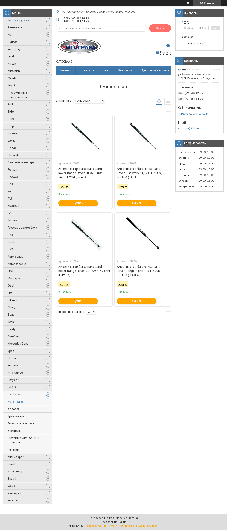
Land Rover (15, 394)
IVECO (12, 387)
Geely (12, 329)
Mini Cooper (16, 457)
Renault (12, 169)
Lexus (11, 140)
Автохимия (15, 27)
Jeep (11, 126)
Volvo (11, 486)
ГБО (10, 249)
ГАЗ (10, 198)
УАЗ (10, 191)
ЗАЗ (10, 213)
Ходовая (14, 409)
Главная (65, 70)
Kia (10, 34)
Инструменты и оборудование (18, 95)
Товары (85, 70)
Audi (10, 104)
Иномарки (14, 493)
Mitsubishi (14, 71)
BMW (11, 111)
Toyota (12, 85)
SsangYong (15, 471)
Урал (11, 351)
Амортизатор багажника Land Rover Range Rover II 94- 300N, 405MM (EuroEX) (139, 270)
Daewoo (13, 177)
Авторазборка (17, 264)
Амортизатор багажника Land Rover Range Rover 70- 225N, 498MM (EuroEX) (84, 270)
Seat (11, 315)
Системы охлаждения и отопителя (23, 440)
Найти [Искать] (160, 28)
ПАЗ (10, 235)
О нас (105, 70)
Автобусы (14, 336)
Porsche (13, 500)
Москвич (13, 206)
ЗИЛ (10, 271)
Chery (11, 307)
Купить (78, 203)
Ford (11, 56)
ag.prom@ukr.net (189, 128)
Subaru (12, 133)
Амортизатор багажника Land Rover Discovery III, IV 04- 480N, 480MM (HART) (139, 173)
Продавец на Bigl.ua (113, 521)
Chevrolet (14, 155)
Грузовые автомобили (22, 227)
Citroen (12, 300)
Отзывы (217, 70)
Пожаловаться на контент (101, 525)
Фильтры (13, 450)
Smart (11, 464)
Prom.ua (133, 517)
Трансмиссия (16, 416)
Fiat (10, 293)
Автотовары (15, 257)
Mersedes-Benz (18, 344)
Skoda (12, 358)
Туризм (12, 220)
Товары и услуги (19, 20)
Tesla (11, 322)
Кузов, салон (16, 402)
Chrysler (13, 380)
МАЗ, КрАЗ (14, 278)
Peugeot (13, 365)
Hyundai (13, 42)
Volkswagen (15, 49)
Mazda (12, 78)
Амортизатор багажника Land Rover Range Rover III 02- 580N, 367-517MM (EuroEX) (80, 173)
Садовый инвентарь (21, 162)
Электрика (14, 431)
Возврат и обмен (190, 70)
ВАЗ (10, 184)
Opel (11, 286)
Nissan (12, 64)
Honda (12, 119)
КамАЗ (12, 242)
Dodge (12, 148)
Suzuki (12, 479)
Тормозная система (21, 423)
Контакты (125, 70)
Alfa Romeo (15, 373)
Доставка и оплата (155, 70)
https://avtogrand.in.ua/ (193, 113)
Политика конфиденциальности (138, 525)
